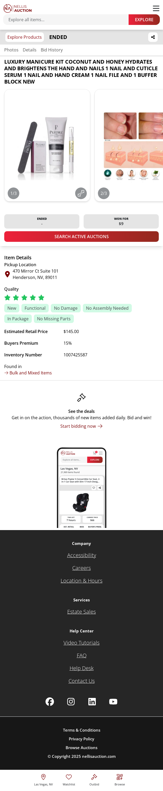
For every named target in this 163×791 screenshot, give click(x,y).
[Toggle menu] (156, 8)
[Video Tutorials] (81, 642)
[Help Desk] (82, 668)
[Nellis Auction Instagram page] (71, 701)
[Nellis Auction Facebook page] (50, 701)
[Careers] (81, 568)
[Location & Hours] (81, 580)
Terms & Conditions (81, 730)
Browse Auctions (81, 747)
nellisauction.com (99, 756)
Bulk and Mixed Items (28, 373)
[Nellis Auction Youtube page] (113, 701)
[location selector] (43, 779)
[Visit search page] (119, 779)
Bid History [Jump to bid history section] (52, 50)
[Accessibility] (81, 555)
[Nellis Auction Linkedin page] (92, 701)
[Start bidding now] (81, 426)
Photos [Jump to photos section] (11, 50)
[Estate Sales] (81, 611)
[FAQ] (82, 655)
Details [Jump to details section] (30, 50)
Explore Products (24, 37)
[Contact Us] (82, 681)
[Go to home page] (17, 8)
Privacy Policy (81, 738)
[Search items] (68, 19)
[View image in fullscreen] (81, 193)
